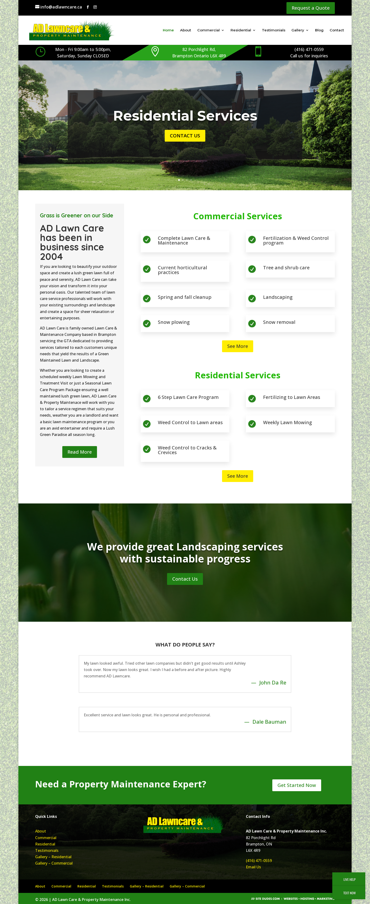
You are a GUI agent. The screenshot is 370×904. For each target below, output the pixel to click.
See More (237, 346)
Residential (241, 30)
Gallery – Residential (53, 856)
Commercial (208, 30)
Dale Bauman (269, 721)
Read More (79, 452)
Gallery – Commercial (54, 863)
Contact (337, 30)
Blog (319, 30)
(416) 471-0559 (259, 860)
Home (168, 30)
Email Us (253, 867)
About (185, 30)
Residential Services (185, 115)
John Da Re (272, 682)
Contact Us (185, 135)
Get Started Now (297, 785)
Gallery (297, 30)
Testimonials (273, 30)
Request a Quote (311, 8)
